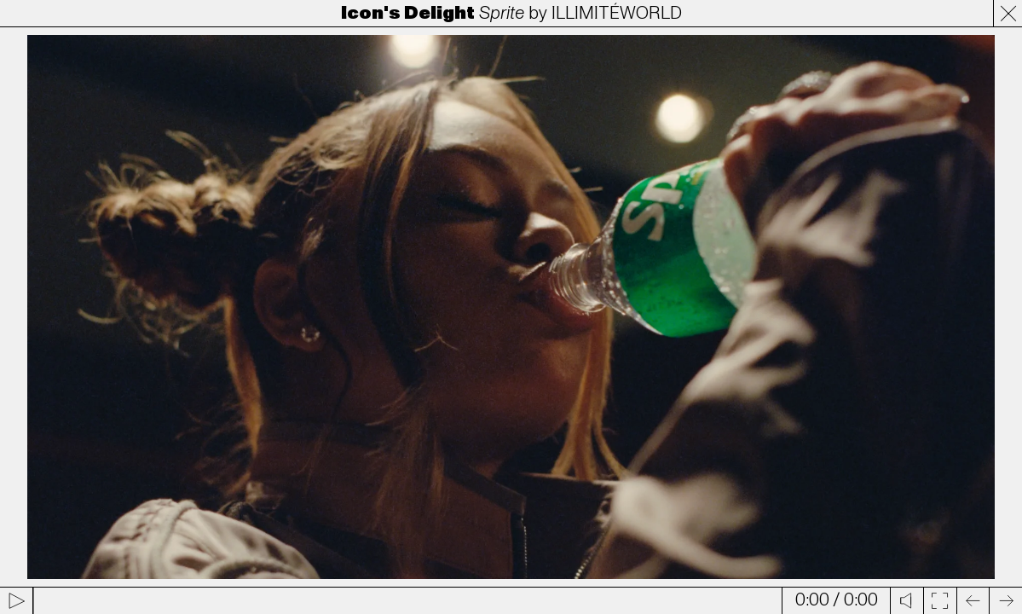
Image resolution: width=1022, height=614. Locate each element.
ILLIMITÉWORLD (616, 13)
